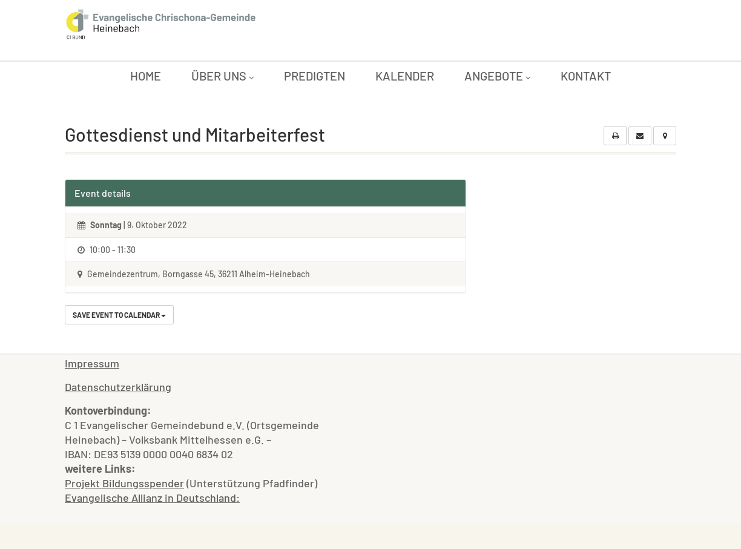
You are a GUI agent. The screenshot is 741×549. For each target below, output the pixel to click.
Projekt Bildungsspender (124, 483)
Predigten (314, 75)
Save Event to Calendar (119, 315)
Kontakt (586, 75)
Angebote (497, 75)
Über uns (222, 75)
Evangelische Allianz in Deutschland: (152, 497)
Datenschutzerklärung (118, 386)
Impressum (92, 363)
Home (145, 75)
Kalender (404, 75)
